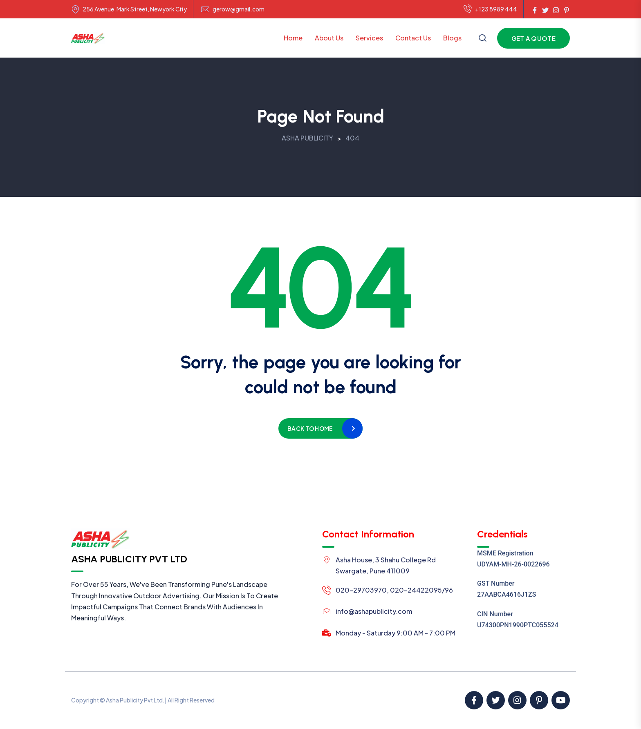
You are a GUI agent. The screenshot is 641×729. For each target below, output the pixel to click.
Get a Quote (533, 38)
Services (369, 37)
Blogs (452, 37)
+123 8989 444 (490, 9)
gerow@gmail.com (238, 9)
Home (293, 37)
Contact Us (413, 37)
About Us (329, 37)
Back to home (310, 428)
